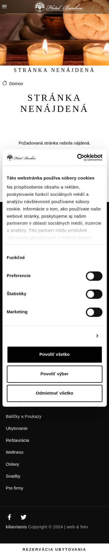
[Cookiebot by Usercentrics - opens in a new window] (77, 157)
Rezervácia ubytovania (54, 550)
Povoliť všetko (55, 354)
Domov (16, 83)
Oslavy (12, 464)
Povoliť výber (54, 373)
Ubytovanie (17, 428)
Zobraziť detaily (74, 335)
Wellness (15, 452)
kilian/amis (16, 526)
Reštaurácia (17, 440)
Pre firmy (14, 487)
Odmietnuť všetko (54, 393)
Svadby (13, 476)
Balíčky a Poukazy (24, 416)
